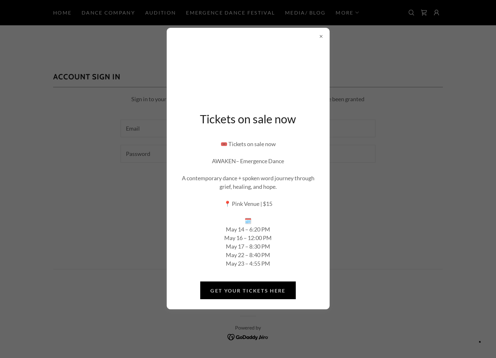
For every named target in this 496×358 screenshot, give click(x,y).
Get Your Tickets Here (247, 290)
